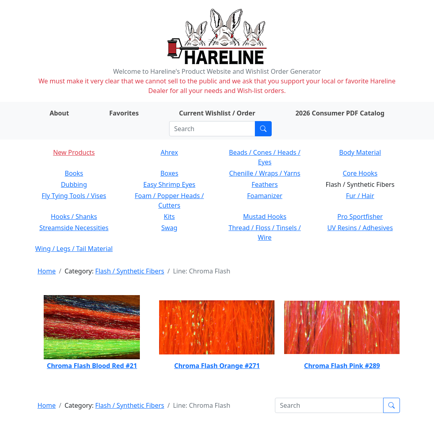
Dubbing (74, 184)
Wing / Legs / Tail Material (74, 248)
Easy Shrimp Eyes (169, 184)
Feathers (265, 184)
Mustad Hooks (264, 216)
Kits (169, 216)
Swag (169, 227)
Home (47, 271)
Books (74, 173)
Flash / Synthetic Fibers (129, 271)
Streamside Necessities (74, 227)
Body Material (360, 152)
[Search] (212, 128)
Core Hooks (360, 173)
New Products (74, 152)
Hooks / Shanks (74, 216)
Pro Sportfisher (360, 216)
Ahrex (169, 152)
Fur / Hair (360, 195)
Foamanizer (264, 195)
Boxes (169, 173)
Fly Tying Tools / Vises (74, 195)
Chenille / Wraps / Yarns (265, 173)
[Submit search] (263, 128)
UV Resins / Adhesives (360, 227)
